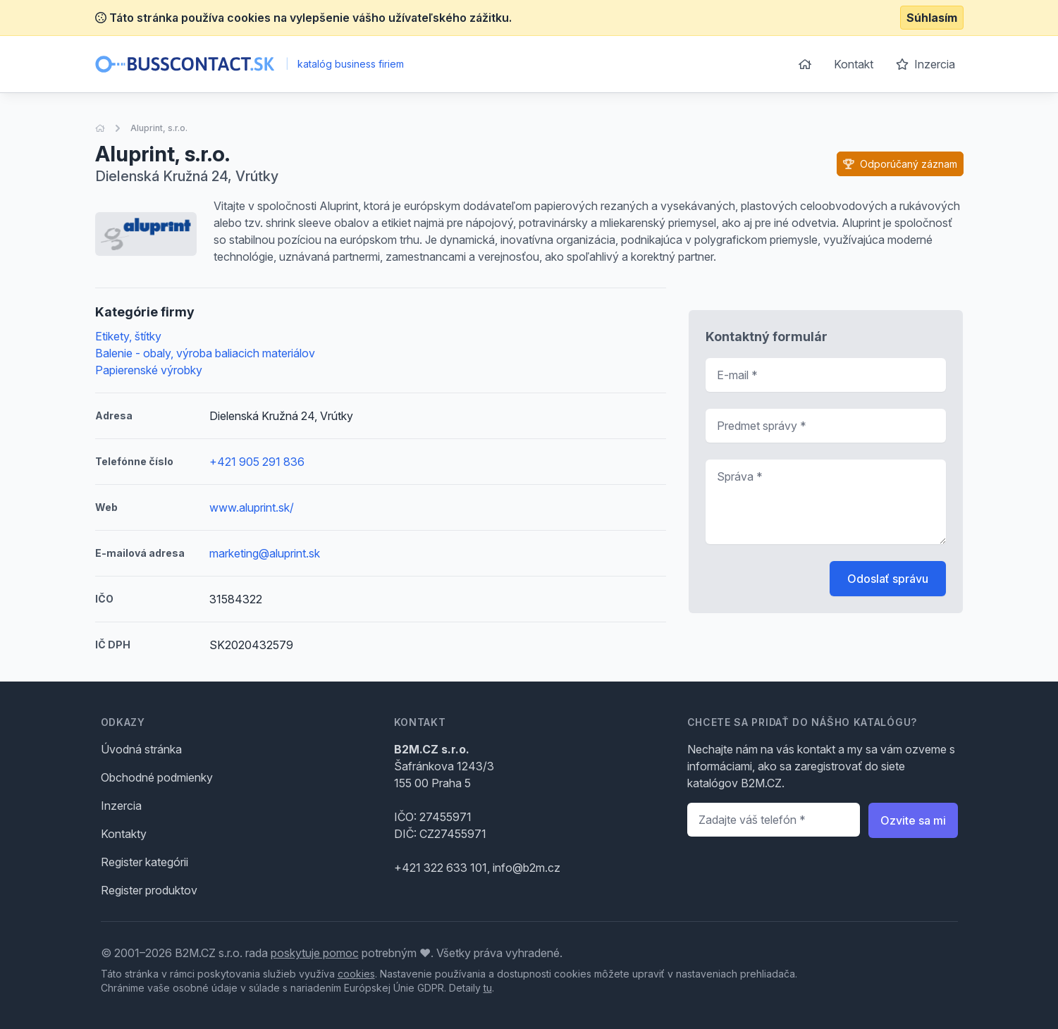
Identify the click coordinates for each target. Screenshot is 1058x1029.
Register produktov (149, 890)
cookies (356, 974)
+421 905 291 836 (257, 462)
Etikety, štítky (128, 336)
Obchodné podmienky (157, 777)
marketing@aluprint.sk (264, 553)
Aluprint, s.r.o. (158, 128)
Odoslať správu (887, 579)
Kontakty (124, 834)
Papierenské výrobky (148, 370)
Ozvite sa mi (913, 820)
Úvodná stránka (141, 749)
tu (488, 988)
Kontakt (853, 64)
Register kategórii (144, 862)
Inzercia (925, 64)
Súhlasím (931, 18)
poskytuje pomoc (315, 953)
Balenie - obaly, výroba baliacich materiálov (205, 353)
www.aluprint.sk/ (251, 507)
